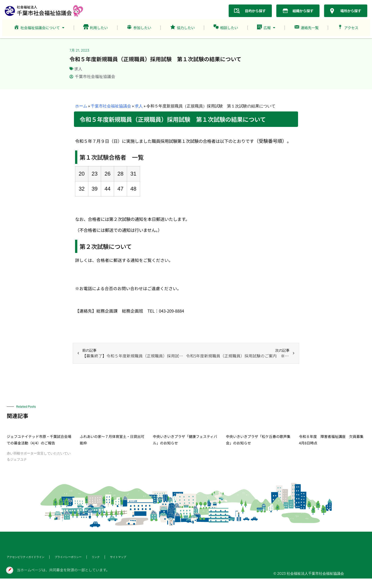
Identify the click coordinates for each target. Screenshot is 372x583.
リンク (96, 557)
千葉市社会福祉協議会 (111, 106)
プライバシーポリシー (68, 557)
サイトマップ (118, 557)
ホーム (81, 106)
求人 (78, 69)
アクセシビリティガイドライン (25, 557)
